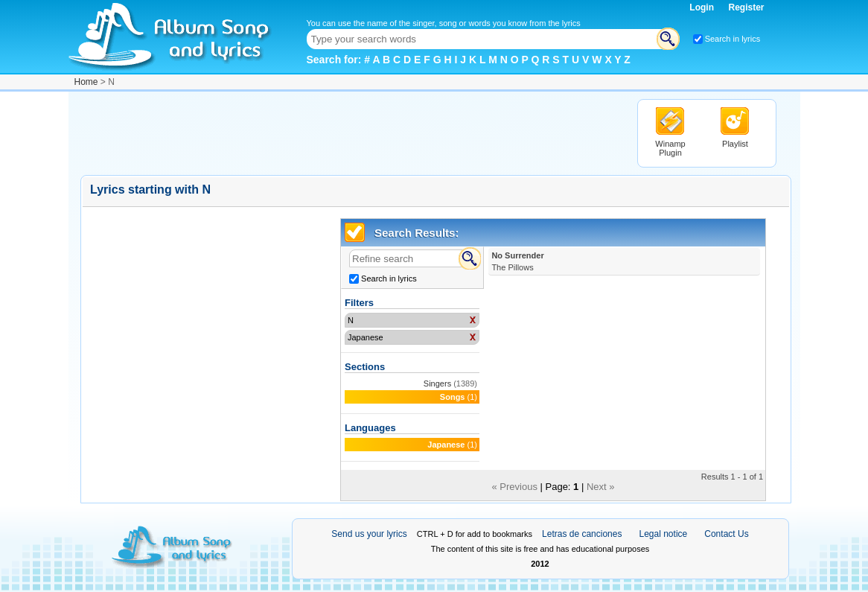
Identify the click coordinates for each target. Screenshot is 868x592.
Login (702, 7)
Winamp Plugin (670, 148)
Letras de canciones (582, 534)
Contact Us (726, 534)
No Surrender (517, 261)
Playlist (735, 143)
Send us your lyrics (368, 534)
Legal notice (663, 534)
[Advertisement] (351, 132)
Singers (437, 383)
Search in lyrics (733, 38)
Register (746, 7)
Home (86, 82)
